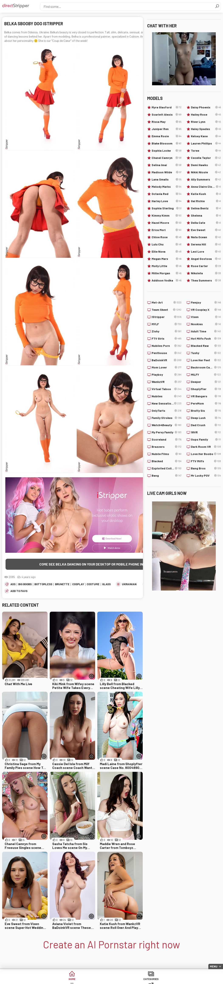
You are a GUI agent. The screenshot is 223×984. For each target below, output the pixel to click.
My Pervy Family (167, 432)
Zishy (167, 331)
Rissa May (167, 121)
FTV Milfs (206, 461)
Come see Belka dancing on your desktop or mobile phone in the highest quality (109, 564)
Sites (128, 979)
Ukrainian (129, 584)
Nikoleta (206, 273)
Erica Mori (167, 229)
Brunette (62, 584)
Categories (63, 979)
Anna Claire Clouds (206, 186)
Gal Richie (206, 201)
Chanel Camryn (167, 157)
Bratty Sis (206, 410)
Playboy (167, 374)
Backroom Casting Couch (206, 367)
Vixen (206, 316)
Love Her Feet (206, 360)
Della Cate (206, 222)
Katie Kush (206, 193)
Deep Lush (206, 417)
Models (160, 979)
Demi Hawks (206, 165)
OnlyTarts (167, 410)
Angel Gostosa (206, 258)
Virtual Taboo (167, 389)
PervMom (206, 403)
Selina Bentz (206, 208)
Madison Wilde (167, 172)
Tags (95, 979)
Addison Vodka (167, 280)
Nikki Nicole (206, 172)
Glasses (108, 584)
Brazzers (167, 446)
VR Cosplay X (206, 309)
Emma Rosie (167, 136)
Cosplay (78, 584)
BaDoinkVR (167, 360)
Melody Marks (167, 186)
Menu (213, 966)
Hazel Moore (167, 222)
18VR (206, 432)
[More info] (91, 677)
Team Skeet (167, 309)
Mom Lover (167, 367)
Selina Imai (167, 165)
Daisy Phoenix (206, 107)
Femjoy (206, 302)
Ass (13, 584)
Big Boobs (25, 584)
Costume (93, 584)
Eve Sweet (206, 229)
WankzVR (167, 381)
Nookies (206, 324)
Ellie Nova (167, 251)
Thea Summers (206, 280)
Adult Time (206, 331)
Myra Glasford (167, 107)
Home (30, 979)
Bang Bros (206, 468)
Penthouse (167, 353)
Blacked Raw (206, 345)
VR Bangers (206, 396)
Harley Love (167, 201)
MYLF (167, 324)
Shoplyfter (206, 389)
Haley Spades (206, 129)
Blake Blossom (167, 143)
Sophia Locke (167, 150)
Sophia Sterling (167, 208)
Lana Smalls (167, 179)
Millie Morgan (167, 273)
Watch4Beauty (167, 425)
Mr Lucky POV (206, 475)
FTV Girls (167, 338)
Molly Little (167, 266)
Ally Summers (206, 179)
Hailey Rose (206, 114)
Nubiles (167, 396)
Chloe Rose (167, 237)
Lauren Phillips (206, 143)
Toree (206, 150)
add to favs (18, 591)
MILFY (206, 374)
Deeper (206, 381)
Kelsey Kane (206, 136)
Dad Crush (206, 425)
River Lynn (206, 121)
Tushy (206, 353)
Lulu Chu (167, 244)
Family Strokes (167, 417)
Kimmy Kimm (167, 215)
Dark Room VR (206, 446)
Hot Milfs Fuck (206, 338)
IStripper (167, 316)
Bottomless (43, 584)
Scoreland (167, 439)
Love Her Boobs (206, 453)
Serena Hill (206, 244)
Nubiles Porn (167, 345)
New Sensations (167, 403)
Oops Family (206, 439)
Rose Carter (206, 266)
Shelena (206, 215)
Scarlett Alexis (167, 114)
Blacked (167, 461)
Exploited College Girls (167, 468)
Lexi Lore (206, 251)
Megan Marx (167, 258)
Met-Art (167, 302)
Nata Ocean (206, 237)
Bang (167, 475)
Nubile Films (167, 453)
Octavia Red (167, 193)
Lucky (192, 979)
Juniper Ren (167, 129)
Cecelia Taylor (206, 157)
